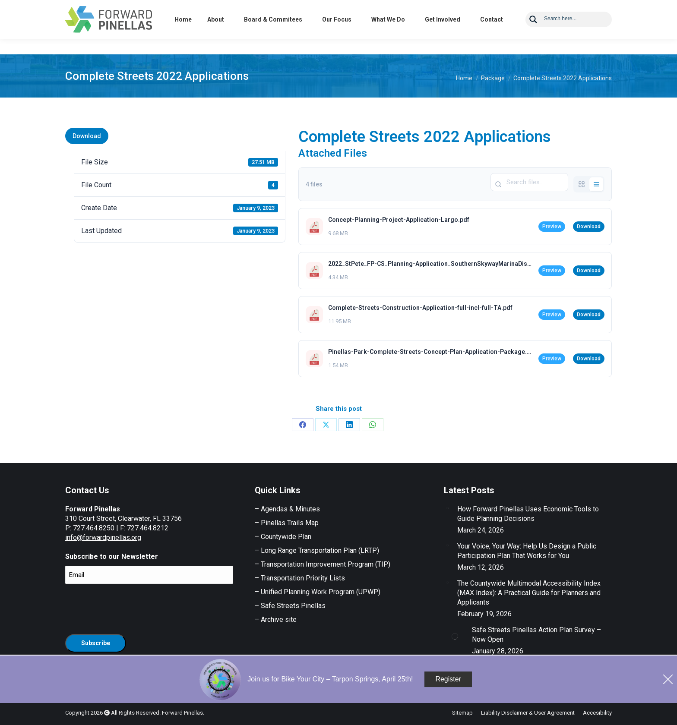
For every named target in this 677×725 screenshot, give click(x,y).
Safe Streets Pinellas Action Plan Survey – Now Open (536, 634)
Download (87, 135)
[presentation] (130, 607)
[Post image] (447, 507)
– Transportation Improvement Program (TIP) (322, 564)
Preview (551, 227)
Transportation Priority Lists (303, 578)
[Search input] (575, 33)
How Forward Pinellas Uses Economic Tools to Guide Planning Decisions (528, 514)
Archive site (279, 619)
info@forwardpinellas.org (103, 537)
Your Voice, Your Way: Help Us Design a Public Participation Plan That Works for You (526, 551)
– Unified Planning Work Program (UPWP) (317, 592)
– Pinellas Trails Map (287, 523)
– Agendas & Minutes (287, 509)
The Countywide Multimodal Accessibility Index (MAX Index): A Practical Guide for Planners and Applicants (529, 592)
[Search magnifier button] (533, 35)
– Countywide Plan (283, 537)
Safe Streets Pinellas (292, 606)
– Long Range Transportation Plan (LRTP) (317, 550)
